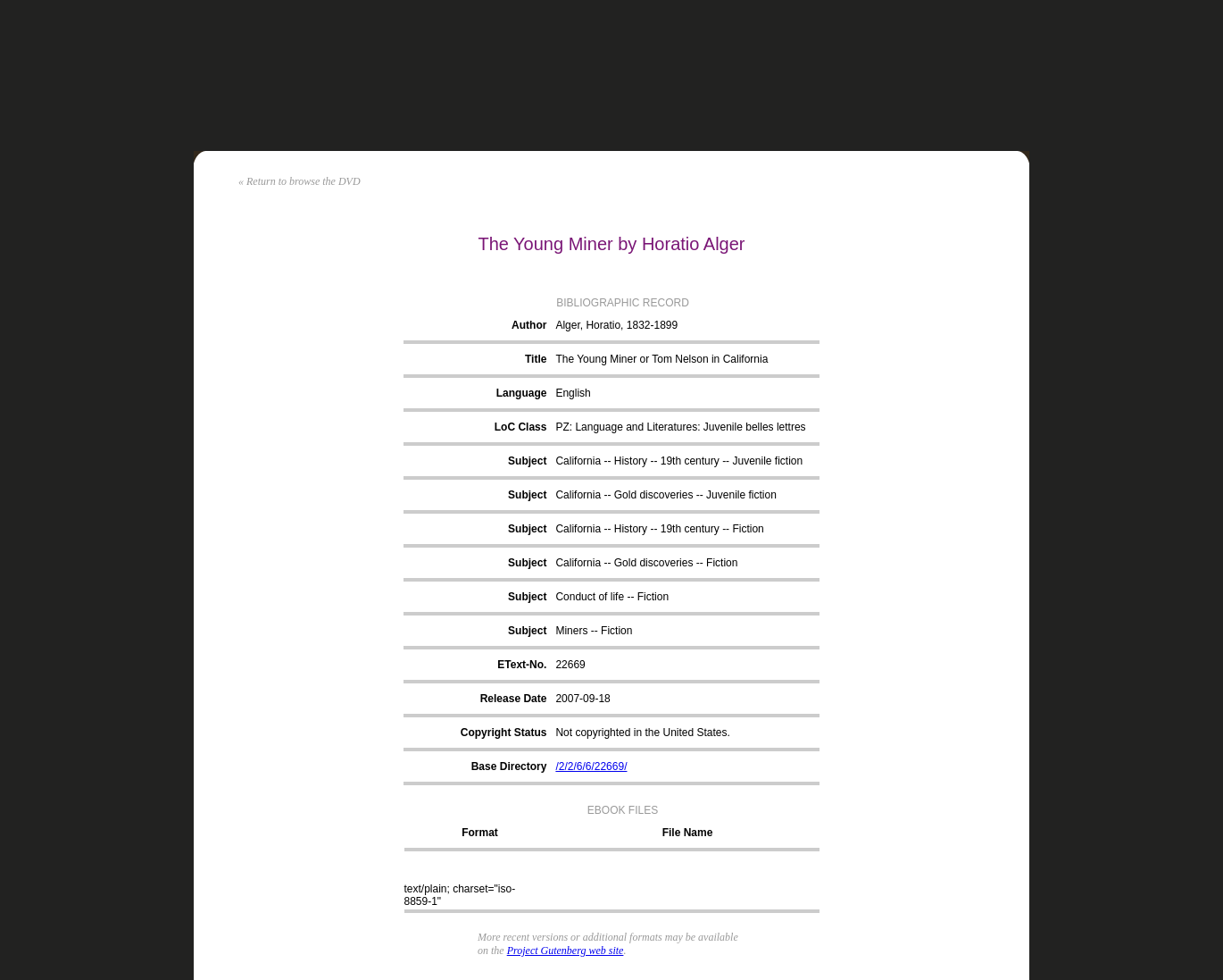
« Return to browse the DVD (299, 181)
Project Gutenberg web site (565, 950)
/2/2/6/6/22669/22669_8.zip (685, 889)
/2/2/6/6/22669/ (591, 766)
